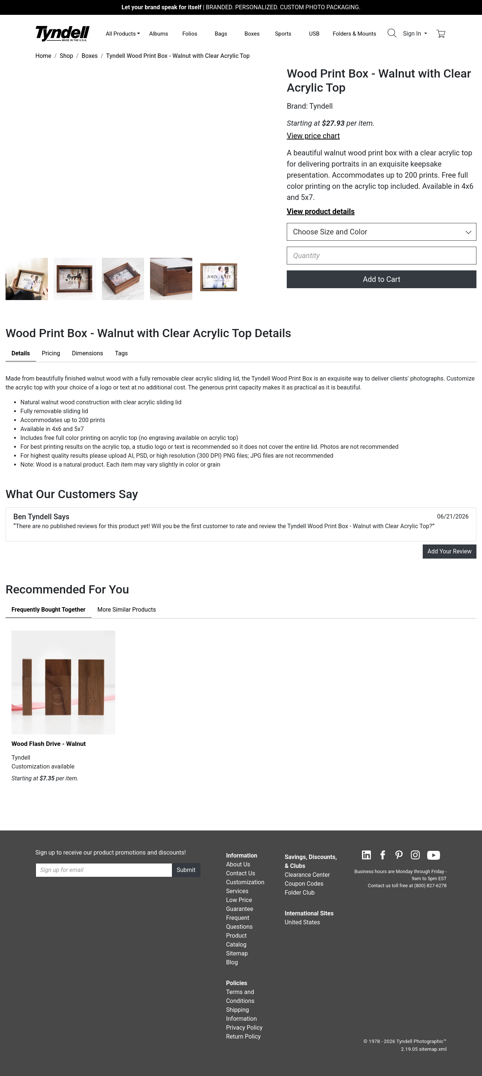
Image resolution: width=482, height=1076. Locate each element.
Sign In (412, 33)
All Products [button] (121, 33)
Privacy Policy (244, 1027)
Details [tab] (20, 353)
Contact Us (240, 873)
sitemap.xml (432, 1049)
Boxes (252, 33)
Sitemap (237, 953)
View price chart (313, 135)
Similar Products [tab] (126, 609)
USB (314, 33)
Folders (354, 33)
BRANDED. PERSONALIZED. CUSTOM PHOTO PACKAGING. (241, 7)
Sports (283, 33)
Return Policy (243, 1036)
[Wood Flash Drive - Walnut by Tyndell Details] (63, 682)
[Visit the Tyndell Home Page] (63, 33)
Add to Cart (381, 279)
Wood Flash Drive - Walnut (48, 743)
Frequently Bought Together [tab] (48, 609)
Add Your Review (450, 551)
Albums (158, 33)
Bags (221, 33)
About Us (238, 864)
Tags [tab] (121, 353)
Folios (189, 33)
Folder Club (300, 892)
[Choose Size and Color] (381, 232)
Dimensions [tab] (87, 353)
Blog (232, 962)
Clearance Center (307, 874)
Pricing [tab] (51, 353)
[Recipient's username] (104, 870)
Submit (186, 869)
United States (302, 922)
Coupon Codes (304, 883)
